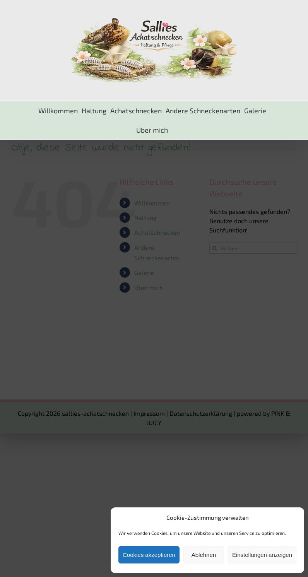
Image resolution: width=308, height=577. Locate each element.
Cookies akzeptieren (149, 554)
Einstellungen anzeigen (262, 554)
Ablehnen (204, 554)
